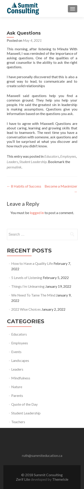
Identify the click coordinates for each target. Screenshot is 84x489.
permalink (14, 167)
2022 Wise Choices (26, 309)
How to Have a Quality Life (32, 263)
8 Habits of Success (24, 186)
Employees (68, 156)
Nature (16, 387)
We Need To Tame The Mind (33, 295)
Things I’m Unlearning (28, 286)
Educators (51, 156)
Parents (17, 395)
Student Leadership (33, 161)
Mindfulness (20, 378)
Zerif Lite (23, 479)
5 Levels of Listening (26, 277)
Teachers (18, 422)
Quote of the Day (24, 404)
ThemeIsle (60, 479)
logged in (37, 212)
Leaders (12, 161)
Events (16, 352)
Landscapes (20, 360)
